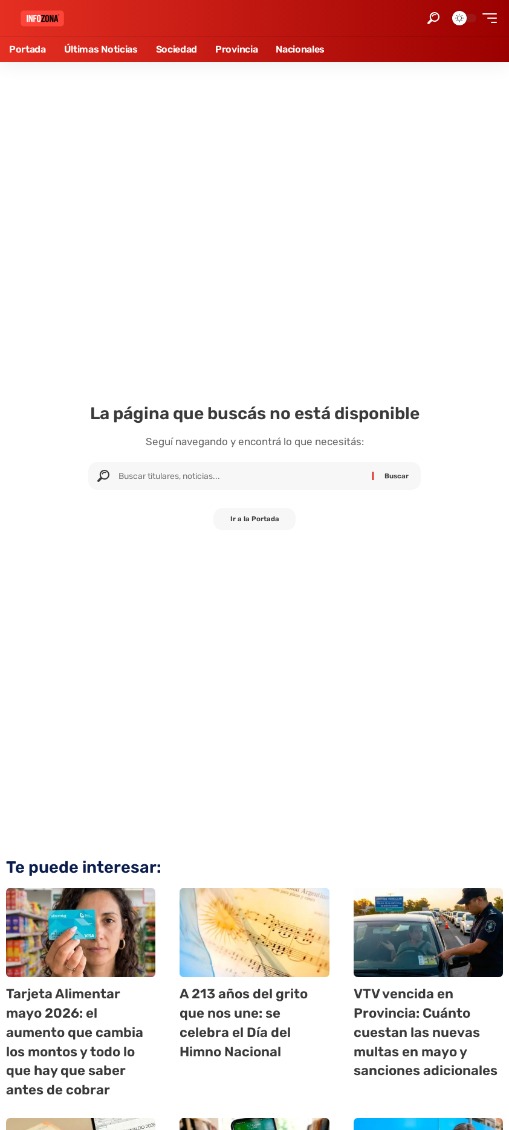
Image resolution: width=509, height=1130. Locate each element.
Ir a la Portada (254, 520)
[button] (433, 18)
